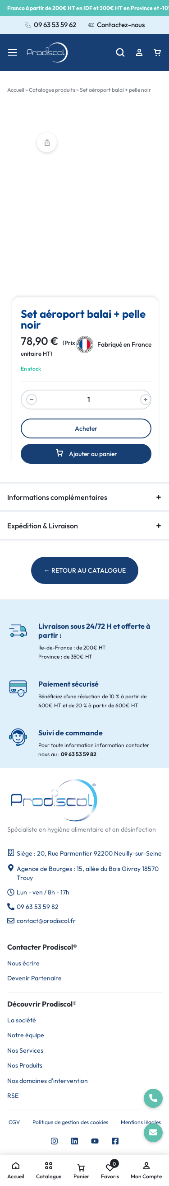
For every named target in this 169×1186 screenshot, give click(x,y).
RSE (12, 1096)
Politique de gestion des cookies (70, 1122)
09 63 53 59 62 (50, 24)
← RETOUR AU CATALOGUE (85, 570)
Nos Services (25, 1050)
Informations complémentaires (84, 497)
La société (21, 1020)
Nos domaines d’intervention (47, 1081)
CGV (14, 1122)
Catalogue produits (52, 89)
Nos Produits (24, 1065)
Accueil (15, 89)
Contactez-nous (116, 24)
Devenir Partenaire (34, 978)
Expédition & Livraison (84, 525)
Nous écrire (23, 963)
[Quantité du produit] (88, 400)
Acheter (86, 428)
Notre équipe (25, 1035)
